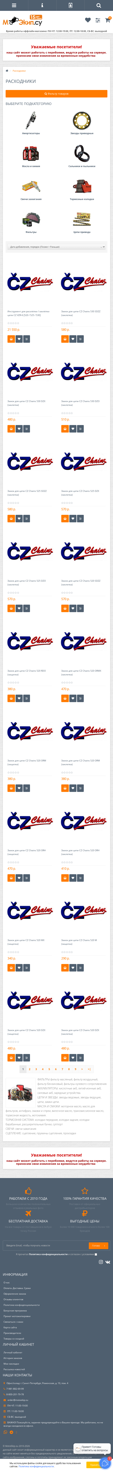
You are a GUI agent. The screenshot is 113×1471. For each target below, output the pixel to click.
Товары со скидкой (14, 1338)
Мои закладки (11, 1363)
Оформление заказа (15, 1293)
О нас (7, 1282)
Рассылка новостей (14, 1369)
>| (89, 1069)
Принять (95, 1465)
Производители (12, 1333)
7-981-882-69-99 (14, 1388)
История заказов (13, 1358)
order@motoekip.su (16, 1400)
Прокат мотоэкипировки (17, 1316)
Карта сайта (10, 1327)
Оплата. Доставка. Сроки (17, 1288)
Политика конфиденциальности (22, 1305)
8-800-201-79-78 (14, 1394)
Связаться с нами (13, 1321)
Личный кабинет (13, 1352)
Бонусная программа (15, 1310)
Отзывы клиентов (13, 1299)
